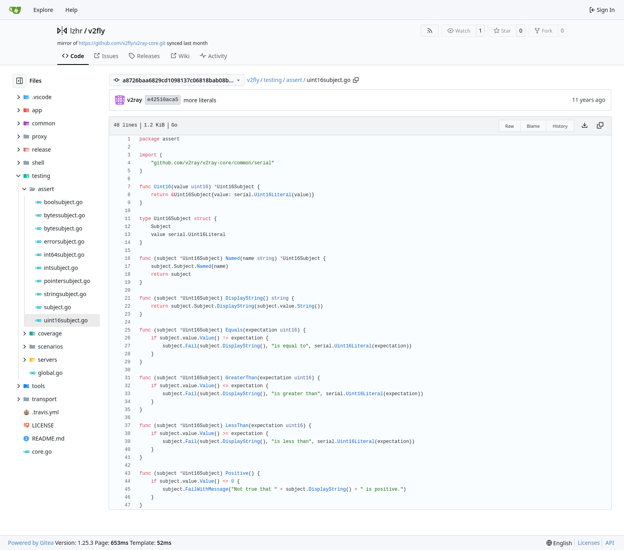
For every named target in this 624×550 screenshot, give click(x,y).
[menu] (559, 543)
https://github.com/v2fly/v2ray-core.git (122, 43)
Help (71, 10)
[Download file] (584, 126)
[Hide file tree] (19, 81)
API (609, 542)
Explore (43, 10)
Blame (533, 126)
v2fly (96, 31)
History (560, 126)
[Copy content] (600, 126)
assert (294, 80)
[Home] (15, 10)
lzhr (76, 31)
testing (273, 80)
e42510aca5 (162, 100)
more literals (199, 100)
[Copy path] (356, 80)
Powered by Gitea (31, 542)
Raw (509, 126)
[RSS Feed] (430, 31)
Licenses (589, 542)
